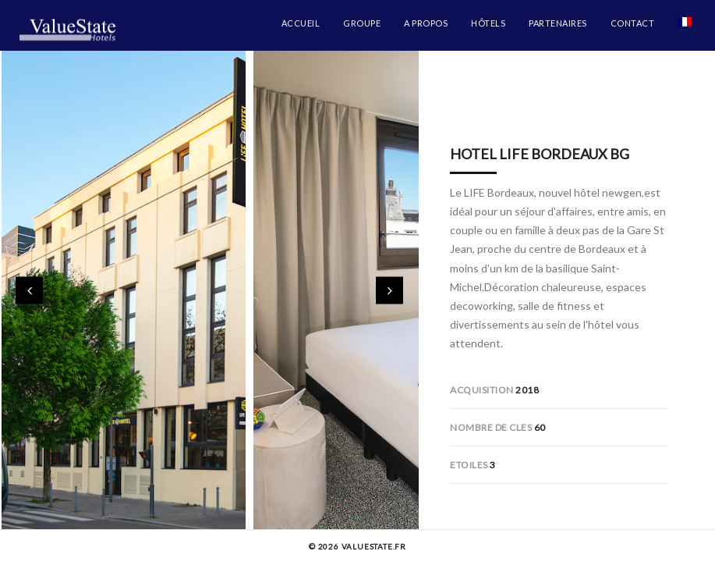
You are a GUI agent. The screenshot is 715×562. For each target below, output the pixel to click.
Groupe (362, 23)
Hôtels (488, 23)
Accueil (300, 23)
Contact (633, 23)
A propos (426, 23)
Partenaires (558, 23)
